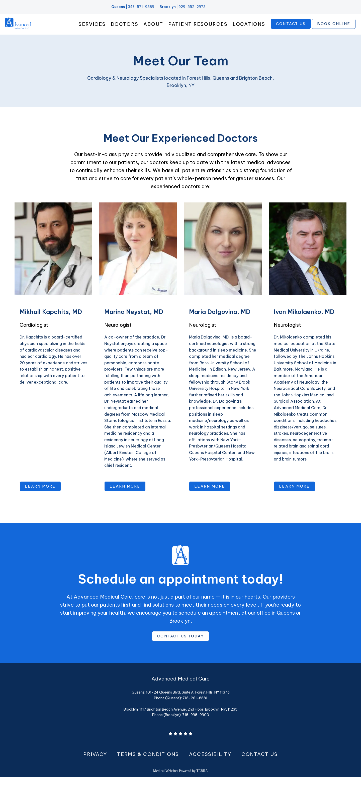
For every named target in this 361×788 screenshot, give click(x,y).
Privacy (95, 765)
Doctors (124, 29)
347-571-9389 (141, 7)
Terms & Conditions (148, 765)
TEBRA (202, 782)
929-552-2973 (192, 7)
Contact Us (259, 765)
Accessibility (210, 765)
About (153, 29)
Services (92, 29)
